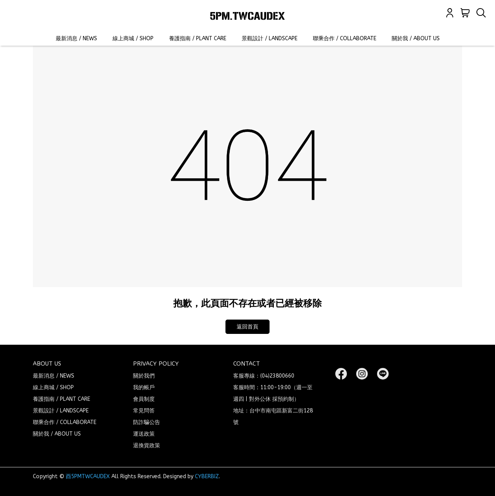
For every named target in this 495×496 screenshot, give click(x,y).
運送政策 (144, 434)
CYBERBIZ (207, 476)
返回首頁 (247, 326)
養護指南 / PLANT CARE (197, 38)
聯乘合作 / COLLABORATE (344, 38)
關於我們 (144, 376)
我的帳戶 (144, 387)
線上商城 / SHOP (133, 38)
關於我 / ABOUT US (416, 38)
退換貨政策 (146, 445)
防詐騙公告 (146, 422)
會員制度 (144, 399)
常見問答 (144, 410)
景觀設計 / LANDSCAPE (269, 38)
